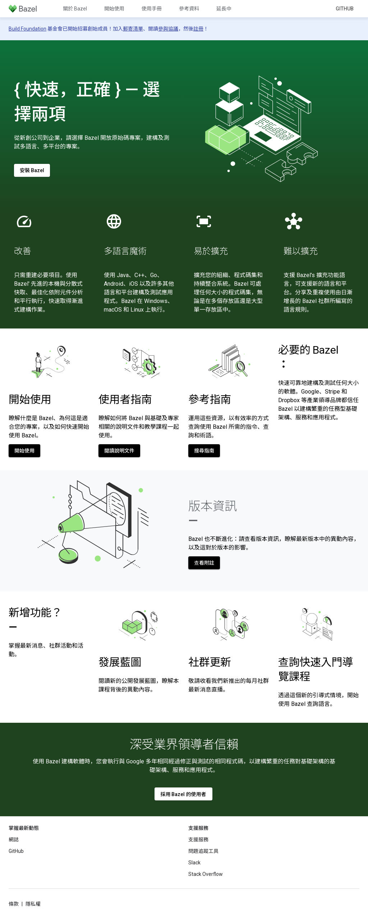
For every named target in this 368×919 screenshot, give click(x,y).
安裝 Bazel (32, 170)
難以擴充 (301, 251)
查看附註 (204, 563)
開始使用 (114, 9)
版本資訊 (212, 513)
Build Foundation (27, 29)
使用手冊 (152, 9)
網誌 (14, 839)
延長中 (223, 9)
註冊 (198, 29)
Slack (194, 862)
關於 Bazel (75, 9)
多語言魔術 (125, 251)
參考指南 (209, 399)
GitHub (345, 9)
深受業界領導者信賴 (184, 744)
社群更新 (209, 662)
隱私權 (33, 904)
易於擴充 (211, 251)
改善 (22, 251)
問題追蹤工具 (203, 851)
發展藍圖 (119, 662)
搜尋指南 (204, 451)
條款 (14, 904)
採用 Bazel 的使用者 (183, 794)
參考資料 (189, 9)
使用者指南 (125, 399)
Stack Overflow (205, 874)
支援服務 (198, 839)
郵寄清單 (133, 29)
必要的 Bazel (308, 357)
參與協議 (168, 29)
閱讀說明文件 (119, 451)
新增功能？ (35, 619)
